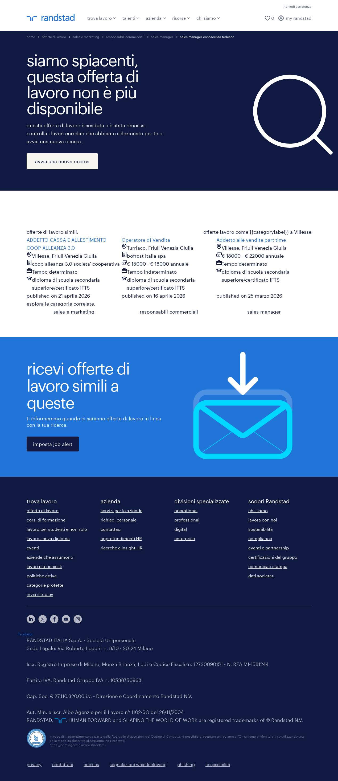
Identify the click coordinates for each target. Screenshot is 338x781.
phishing (186, 764)
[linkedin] (31, 619)
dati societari (261, 575)
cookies (91, 764)
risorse (181, 17)
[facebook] (54, 619)
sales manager (162, 37)
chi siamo (208, 17)
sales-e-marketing (73, 312)
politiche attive (42, 575)
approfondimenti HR (121, 538)
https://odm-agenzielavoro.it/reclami (77, 745)
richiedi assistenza (297, 6)
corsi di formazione (46, 519)
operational (185, 510)
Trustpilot (25, 634)
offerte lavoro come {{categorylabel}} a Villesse (257, 232)
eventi (33, 547)
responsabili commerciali (125, 37)
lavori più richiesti (44, 566)
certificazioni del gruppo (272, 557)
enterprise (184, 538)
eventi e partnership (268, 547)
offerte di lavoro (54, 37)
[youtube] (66, 619)
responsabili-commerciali (169, 312)
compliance (260, 538)
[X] (42, 619)
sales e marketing (86, 37)
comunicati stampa (267, 566)
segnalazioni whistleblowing (138, 764)
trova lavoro (101, 17)
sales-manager (264, 312)
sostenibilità (260, 529)
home (31, 37)
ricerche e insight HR (121, 547)
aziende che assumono (50, 557)
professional (186, 519)
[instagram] (77, 619)
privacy (34, 764)
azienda (156, 17)
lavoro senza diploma (48, 538)
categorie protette (45, 584)
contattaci (111, 529)
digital (180, 529)
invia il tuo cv (40, 594)
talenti (130, 17)
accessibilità (217, 764)
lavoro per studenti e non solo (57, 529)
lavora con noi (262, 519)
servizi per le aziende (121, 510)
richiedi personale (119, 519)
